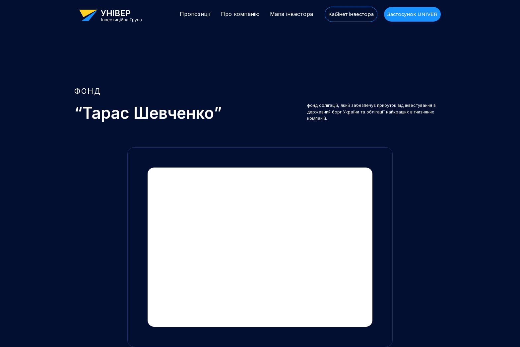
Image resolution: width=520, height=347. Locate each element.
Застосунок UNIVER (412, 14)
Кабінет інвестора (351, 14)
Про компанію (240, 14)
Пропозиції (195, 14)
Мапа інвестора (291, 14)
